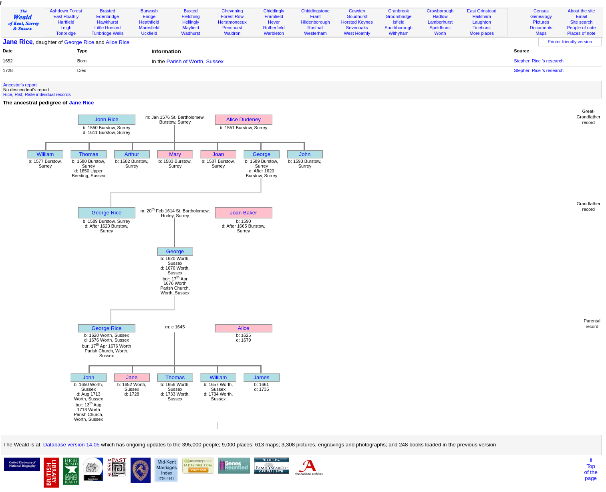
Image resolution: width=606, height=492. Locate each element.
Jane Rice (18, 41)
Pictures (541, 22)
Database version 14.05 (71, 445)
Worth (440, 33)
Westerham (315, 33)
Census (541, 10)
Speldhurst (440, 27)
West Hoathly (357, 33)
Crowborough (440, 10)
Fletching (191, 16)
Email (581, 16)
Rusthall (315, 27)
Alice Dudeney (243, 119)
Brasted (107, 10)
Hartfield (66, 22)
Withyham (398, 33)
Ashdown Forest (66, 10)
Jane (132, 377)
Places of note (581, 33)
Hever (274, 22)
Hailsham (482, 16)
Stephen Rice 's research (539, 60)
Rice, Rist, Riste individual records (37, 94)
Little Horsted (108, 27)
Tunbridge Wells (108, 33)
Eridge (149, 16)
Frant (315, 16)
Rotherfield (274, 27)
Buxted (191, 10)
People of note (581, 27)
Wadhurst (190, 33)
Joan (218, 154)
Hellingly (190, 22)
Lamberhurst (440, 22)
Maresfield (149, 27)
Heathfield (149, 22)
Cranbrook (398, 10)
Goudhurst (356, 16)
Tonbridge (66, 33)
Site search (581, 22)
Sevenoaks (357, 27)
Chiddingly (274, 10)
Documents (541, 27)
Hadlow (440, 16)
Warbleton (274, 33)
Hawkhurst (107, 22)
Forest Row (232, 16)
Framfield (274, 16)
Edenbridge (107, 16)
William (45, 154)
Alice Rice (117, 42)
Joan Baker (243, 213)
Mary (175, 154)
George (261, 154)
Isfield (399, 22)
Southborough (399, 27)
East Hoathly (66, 16)
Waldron (232, 33)
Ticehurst (482, 27)
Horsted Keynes (357, 22)
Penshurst (232, 27)
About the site (581, 10)
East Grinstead (481, 10)
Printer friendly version (570, 41)
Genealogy (541, 16)
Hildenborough (315, 22)
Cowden (357, 10)
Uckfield (149, 33)
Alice (244, 328)
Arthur (132, 154)
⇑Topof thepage (591, 469)
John (305, 154)
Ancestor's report (20, 84)
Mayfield (190, 27)
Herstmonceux (232, 22)
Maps (541, 33)
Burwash (149, 10)
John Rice (106, 119)
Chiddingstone (315, 10)
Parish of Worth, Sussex (195, 61)
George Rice (79, 42)
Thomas (88, 154)
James (261, 377)
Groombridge (399, 16)
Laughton (482, 22)
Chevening (232, 10)
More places (481, 33)
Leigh (65, 27)
